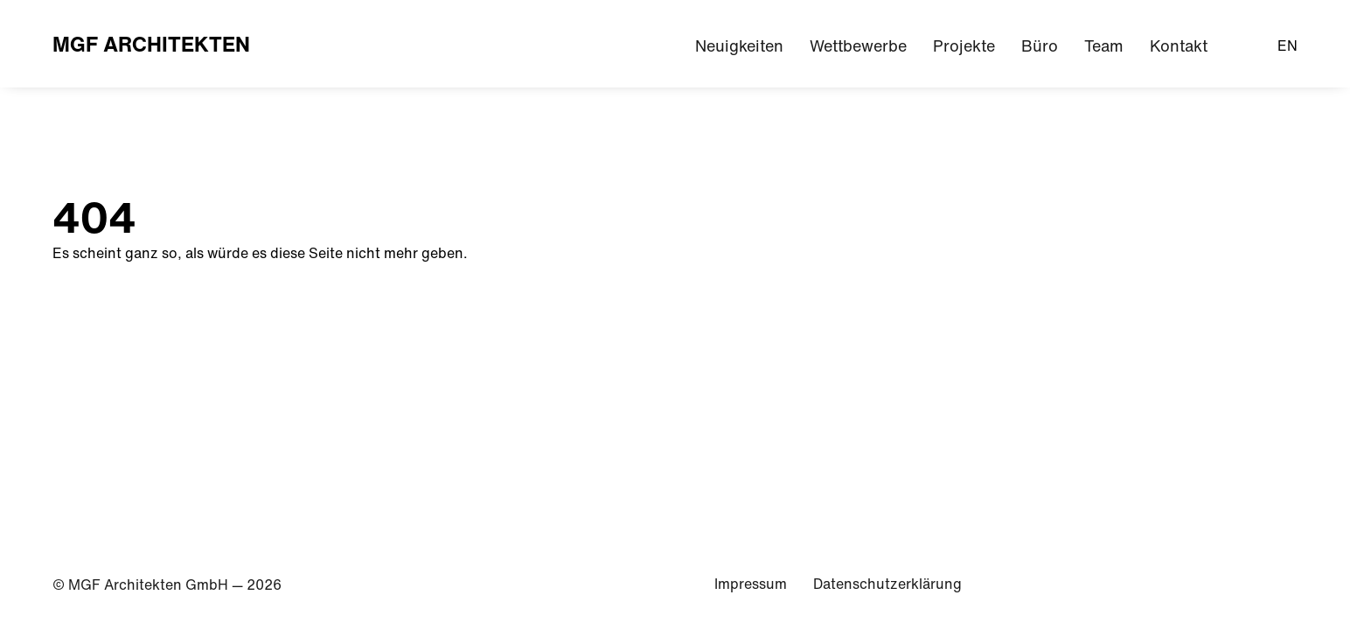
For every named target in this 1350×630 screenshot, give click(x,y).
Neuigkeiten (739, 46)
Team (1104, 46)
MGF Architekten (151, 44)
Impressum (750, 583)
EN (1287, 45)
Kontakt (1178, 46)
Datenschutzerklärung (887, 583)
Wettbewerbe (858, 46)
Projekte (964, 46)
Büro (1039, 46)
